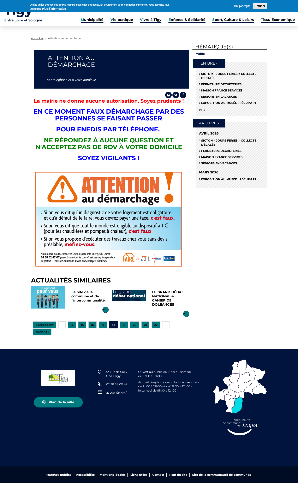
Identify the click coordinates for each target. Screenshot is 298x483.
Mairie (200, 54)
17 (102, 325)
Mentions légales (112, 475)
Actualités (37, 38)
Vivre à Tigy (150, 20)
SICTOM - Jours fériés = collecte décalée (228, 76)
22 (155, 325)
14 (71, 325)
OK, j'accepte (242, 5)
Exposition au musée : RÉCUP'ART (228, 103)
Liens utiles (138, 475)
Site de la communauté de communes (221, 475)
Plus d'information (54, 8)
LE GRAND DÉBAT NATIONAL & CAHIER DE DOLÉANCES (167, 298)
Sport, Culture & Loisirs (233, 20)
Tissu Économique (278, 20)
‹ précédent (45, 325)
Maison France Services (222, 90)
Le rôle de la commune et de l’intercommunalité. (88, 296)
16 (92, 325)
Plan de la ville (61, 402)
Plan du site (178, 475)
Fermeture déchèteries (221, 84)
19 (124, 325)
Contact (158, 475)
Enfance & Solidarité (186, 20)
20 (135, 325)
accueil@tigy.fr (117, 392)
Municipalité (92, 20)
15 (82, 325)
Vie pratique (122, 20)
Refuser (260, 5)
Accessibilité (85, 475)
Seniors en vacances (219, 97)
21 (145, 325)
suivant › (42, 332)
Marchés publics (58, 475)
